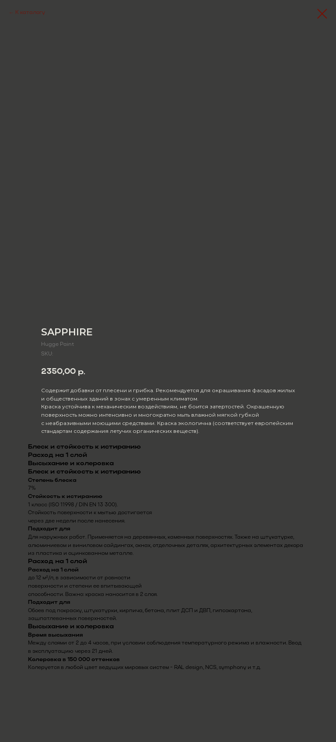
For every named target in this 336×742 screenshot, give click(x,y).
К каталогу (30, 12)
